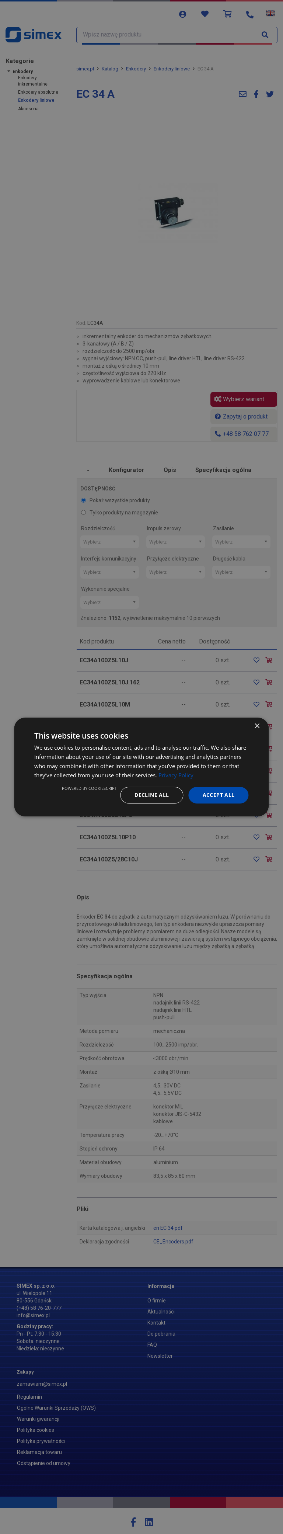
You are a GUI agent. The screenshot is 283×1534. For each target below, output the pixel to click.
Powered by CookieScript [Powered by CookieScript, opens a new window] (89, 788)
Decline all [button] (151, 794)
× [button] (257, 726)
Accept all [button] (219, 794)
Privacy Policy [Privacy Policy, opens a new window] (175, 775)
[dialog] (141, 767)
